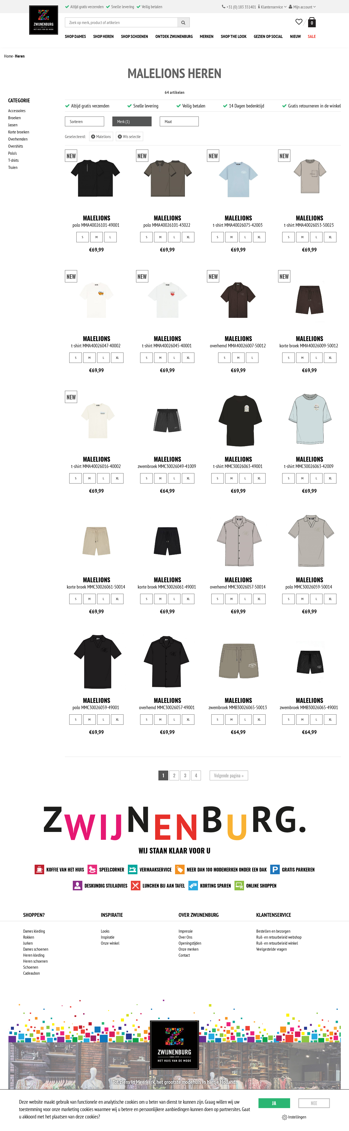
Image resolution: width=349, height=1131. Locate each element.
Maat (168, 121)
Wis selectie (129, 136)
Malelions (101, 136)
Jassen (12, 124)
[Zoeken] (183, 22)
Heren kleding (33, 955)
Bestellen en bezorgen (273, 931)
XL (188, 237)
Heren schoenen (35, 961)
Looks (105, 931)
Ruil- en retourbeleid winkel (277, 943)
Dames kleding (34, 931)
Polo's (12, 153)
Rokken (28, 937)
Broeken (14, 117)
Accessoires (16, 110)
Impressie (186, 931)
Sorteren (76, 121)
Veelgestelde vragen (271, 949)
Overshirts (15, 146)
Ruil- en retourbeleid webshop (279, 937)
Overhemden (18, 139)
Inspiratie (108, 937)
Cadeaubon (31, 973)
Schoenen (30, 967)
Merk (123, 121)
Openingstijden (190, 943)
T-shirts (13, 160)
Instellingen (294, 1117)
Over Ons (185, 937)
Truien (12, 167)
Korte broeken (18, 132)
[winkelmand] (311, 22)
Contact (184, 955)
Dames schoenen (35, 949)
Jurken (28, 943)
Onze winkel (110, 943)
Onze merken (188, 949)
